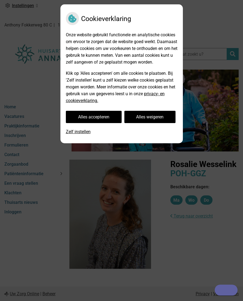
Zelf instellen (78, 131)
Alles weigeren (150, 117)
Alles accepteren (93, 117)
